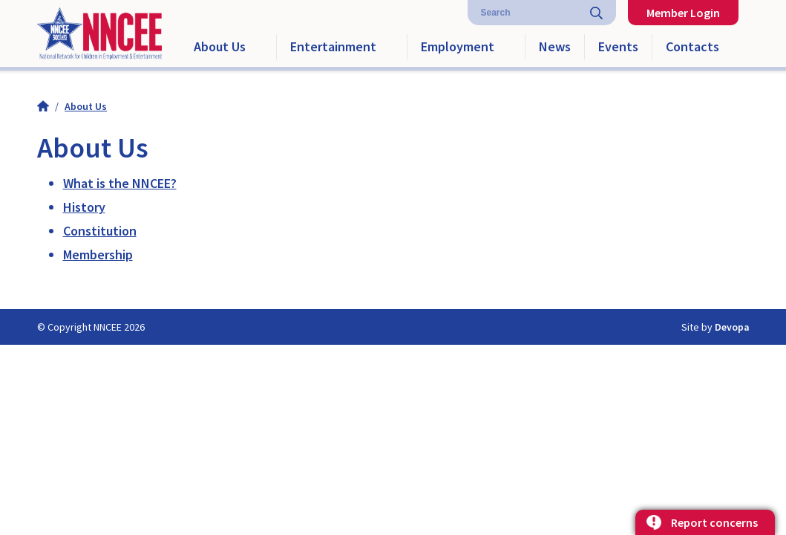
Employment (457, 46)
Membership (98, 254)
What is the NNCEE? (120, 183)
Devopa (732, 327)
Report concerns (714, 522)
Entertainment (333, 46)
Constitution (100, 230)
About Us (220, 46)
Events (618, 46)
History (84, 206)
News (555, 46)
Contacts (692, 46)
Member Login (683, 12)
